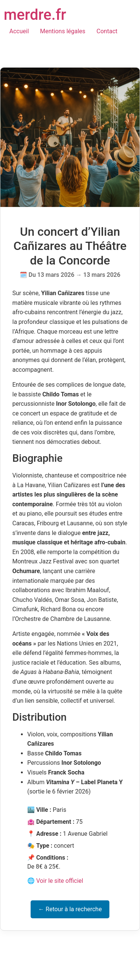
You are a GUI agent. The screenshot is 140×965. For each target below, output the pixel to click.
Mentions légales (62, 31)
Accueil (19, 31)
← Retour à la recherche (70, 909)
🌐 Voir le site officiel (55, 880)
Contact (107, 31)
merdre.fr (35, 15)
